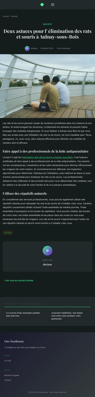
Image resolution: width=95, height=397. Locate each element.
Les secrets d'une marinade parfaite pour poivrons (23, 314)
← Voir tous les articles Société (18, 280)
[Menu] (52, 4)
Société (14, 16)
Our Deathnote (14, 341)
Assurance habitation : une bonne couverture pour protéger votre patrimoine (67, 315)
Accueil (6, 16)
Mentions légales (11, 375)
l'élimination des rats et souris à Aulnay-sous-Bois (47, 157)
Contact (7, 380)
